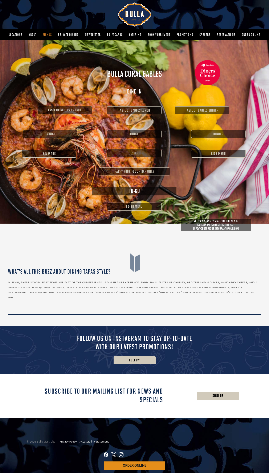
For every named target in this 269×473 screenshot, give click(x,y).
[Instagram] (121, 455)
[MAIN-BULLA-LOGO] (134, 14)
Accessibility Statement (94, 441)
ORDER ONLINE (134, 466)
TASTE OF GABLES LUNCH (134, 110)
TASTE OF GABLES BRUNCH (65, 110)
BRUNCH (50, 134)
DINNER (218, 134)
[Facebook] (106, 455)
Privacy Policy (68, 441)
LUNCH (134, 134)
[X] (113, 455)
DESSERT (134, 153)
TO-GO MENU (134, 206)
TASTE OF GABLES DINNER (202, 110)
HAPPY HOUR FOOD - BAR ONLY (134, 171)
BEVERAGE (49, 154)
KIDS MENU (218, 154)
